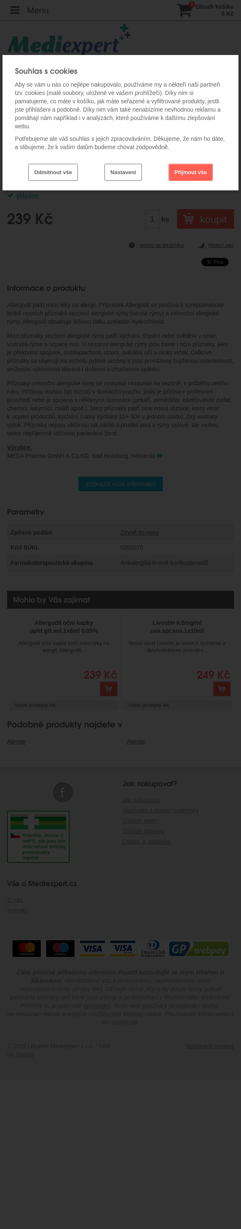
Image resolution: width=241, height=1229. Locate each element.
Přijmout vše (190, 172)
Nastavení (123, 172)
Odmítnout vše (53, 172)
